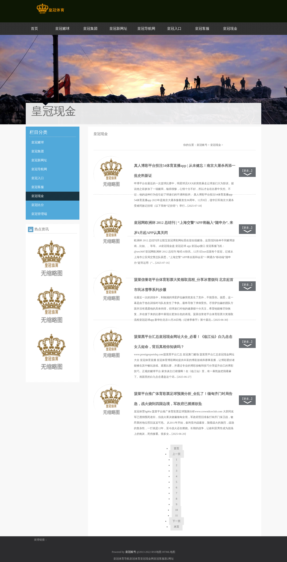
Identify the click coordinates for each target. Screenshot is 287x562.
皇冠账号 (202, 144)
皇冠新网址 (118, 28)
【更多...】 (247, 170)
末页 (176, 526)
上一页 (176, 454)
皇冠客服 (202, 28)
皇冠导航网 (146, 28)
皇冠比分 (37, 205)
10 (176, 509)
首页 (34, 28)
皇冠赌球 (62, 28)
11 (176, 515)
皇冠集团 (90, 28)
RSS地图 (156, 552)
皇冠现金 (230, 28)
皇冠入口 (174, 28)
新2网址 (169, 558)
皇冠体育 (135, 558)
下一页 (176, 521)
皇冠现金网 (147, 558)
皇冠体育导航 (121, 558)
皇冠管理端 (39, 214)
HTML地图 (168, 552)
